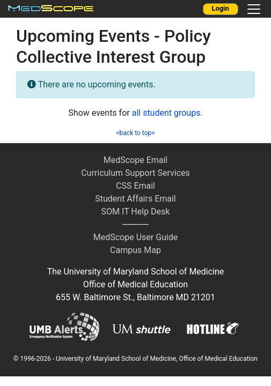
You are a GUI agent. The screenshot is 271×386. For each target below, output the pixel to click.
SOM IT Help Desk (135, 211)
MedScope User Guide (135, 237)
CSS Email (135, 186)
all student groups (166, 113)
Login (220, 8)
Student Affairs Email (135, 199)
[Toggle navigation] (253, 9)
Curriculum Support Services (135, 173)
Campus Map (135, 250)
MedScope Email (136, 160)
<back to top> (135, 133)
